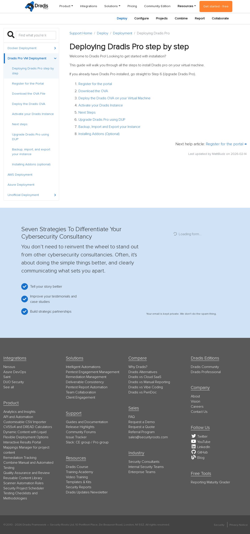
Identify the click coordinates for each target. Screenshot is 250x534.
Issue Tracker (76, 437)
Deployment (122, 33)
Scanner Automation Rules (23, 483)
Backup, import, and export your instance (31, 152)
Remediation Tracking (19, 457)
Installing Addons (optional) (31, 164)
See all (8, 387)
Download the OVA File (28, 94)
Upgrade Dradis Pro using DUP (30, 137)
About (195, 396)
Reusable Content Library (22, 478)
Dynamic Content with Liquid (24, 432)
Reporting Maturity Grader (210, 482)
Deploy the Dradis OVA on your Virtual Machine (114, 98)
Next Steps (87, 112)
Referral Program (141, 432)
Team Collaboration (81, 392)
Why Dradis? (137, 367)
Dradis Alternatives (142, 372)
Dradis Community (205, 367)
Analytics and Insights (19, 411)
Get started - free (216, 6)
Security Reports (78, 487)
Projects (162, 18)
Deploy (122, 18)
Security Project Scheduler (23, 488)
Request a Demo (141, 422)
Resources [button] (185, 6)
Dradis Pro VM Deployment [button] (32, 58)
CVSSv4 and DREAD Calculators (27, 427)
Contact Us (199, 411)
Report (200, 18)
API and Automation (18, 417)
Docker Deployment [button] (32, 48)
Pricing (132, 6)
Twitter (199, 436)
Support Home (80, 33)
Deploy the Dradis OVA (28, 104)
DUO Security (13, 382)
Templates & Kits (78, 482)
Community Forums (81, 432)
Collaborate (220, 18)
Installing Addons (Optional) (99, 134)
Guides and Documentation (87, 422)
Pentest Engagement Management (92, 372)
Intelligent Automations (83, 367)
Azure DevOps (14, 372)
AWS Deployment (20, 175)
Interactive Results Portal (22, 442)
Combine (181, 18)
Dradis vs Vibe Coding (145, 387)
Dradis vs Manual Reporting (149, 382)
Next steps (19, 124)
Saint (7, 377)
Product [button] (64, 6)
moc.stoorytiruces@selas (148, 437)
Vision (195, 401)
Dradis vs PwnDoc (142, 392)
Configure (141, 18)
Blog (197, 457)
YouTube (200, 442)
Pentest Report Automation (86, 387)
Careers (197, 406)
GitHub (199, 452)
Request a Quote (141, 427)
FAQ (131, 417)
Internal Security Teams (146, 467)
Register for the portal (95, 84)
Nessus (9, 367)
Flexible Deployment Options (25, 437)
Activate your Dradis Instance (33, 114)
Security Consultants (144, 461)
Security (219, 525)
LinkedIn (200, 447)
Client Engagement (80, 397)
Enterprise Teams (141, 472)
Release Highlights (80, 427)
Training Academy (79, 472)
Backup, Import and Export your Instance (109, 127)
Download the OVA (93, 91)
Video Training (77, 477)
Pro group (101, 442)
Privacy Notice (238, 525)
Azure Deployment (21, 185)
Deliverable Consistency (85, 382)
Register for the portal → (226, 143)
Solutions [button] (111, 6)
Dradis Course (77, 467)
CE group (83, 442)
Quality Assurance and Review (26, 473)
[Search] (36, 35)
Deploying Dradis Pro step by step (33, 70)
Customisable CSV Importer (24, 422)
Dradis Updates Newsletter (87, 492)
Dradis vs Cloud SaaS (144, 377)
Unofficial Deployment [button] (32, 195)
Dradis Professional (206, 372)
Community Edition (157, 6)
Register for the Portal (28, 83)
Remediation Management (86, 377)
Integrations (88, 6)
